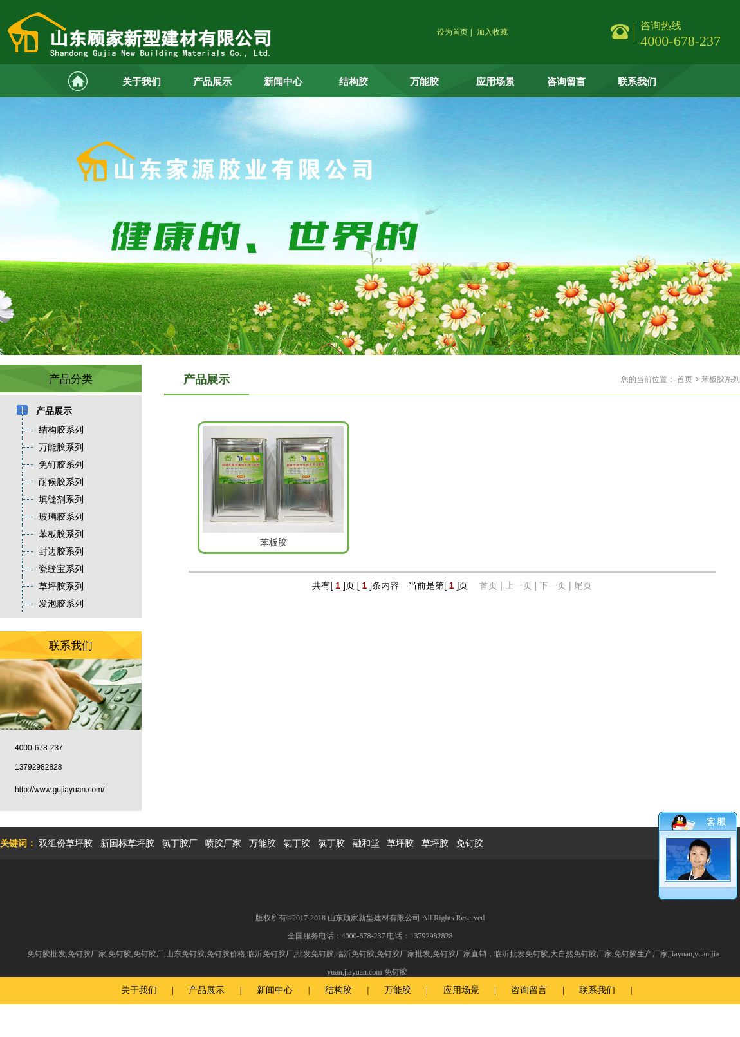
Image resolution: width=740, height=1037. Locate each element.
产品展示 (212, 81)
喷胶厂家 (223, 843)
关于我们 (141, 81)
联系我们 (637, 81)
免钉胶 (469, 843)
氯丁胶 (296, 843)
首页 (684, 379)
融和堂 (366, 843)
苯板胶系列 (720, 379)
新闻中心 (283, 81)
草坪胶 (400, 843)
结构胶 (353, 81)
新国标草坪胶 (127, 843)
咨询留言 (566, 81)
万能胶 (424, 81)
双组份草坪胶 (66, 843)
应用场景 (495, 81)
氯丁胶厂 (180, 843)
